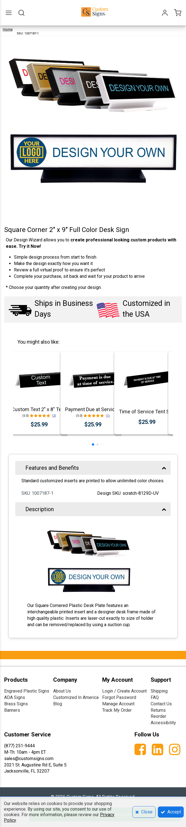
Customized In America (76, 697)
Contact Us (161, 703)
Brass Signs (16, 703)
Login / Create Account (124, 691)
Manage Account (118, 703)
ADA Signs (14, 697)
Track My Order (117, 710)
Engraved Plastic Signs (26, 691)
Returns (158, 710)
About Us (62, 691)
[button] (93, 444)
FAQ (155, 697)
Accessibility (163, 722)
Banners (12, 710)
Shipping (159, 691)
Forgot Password (119, 697)
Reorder (158, 716)
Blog (57, 703)
